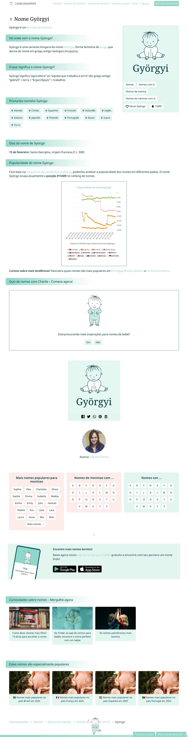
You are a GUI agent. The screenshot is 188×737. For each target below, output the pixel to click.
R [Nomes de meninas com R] (93, 499)
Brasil (127, 271)
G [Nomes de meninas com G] (113, 485)
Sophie (16, 496)
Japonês (34, 117)
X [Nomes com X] (150, 506)
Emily (30, 503)
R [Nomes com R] (150, 499)
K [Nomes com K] (150, 492)
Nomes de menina (74, 3)
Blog (134, 3)
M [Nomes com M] (164, 492)
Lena (41, 510)
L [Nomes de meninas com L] (100, 492)
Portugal (116, 271)
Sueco (105, 117)
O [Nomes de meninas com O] (73, 499)
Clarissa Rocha (99, 457)
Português (71, 117)
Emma (28, 496)
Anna (32, 517)
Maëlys (55, 496)
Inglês (106, 110)
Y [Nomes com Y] (157, 506)
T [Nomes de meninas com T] (106, 499)
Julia (40, 503)
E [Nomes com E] (157, 485)
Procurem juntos (144, 734)
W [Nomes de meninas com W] (86, 506)
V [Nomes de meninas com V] (79, 506)
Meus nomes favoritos (170, 734)
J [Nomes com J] (143, 492)
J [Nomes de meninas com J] (86, 492)
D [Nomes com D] (150, 485)
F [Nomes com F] (164, 485)
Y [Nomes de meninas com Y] (100, 506)
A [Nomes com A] (130, 485)
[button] (72, 387)
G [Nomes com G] (171, 485)
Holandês (88, 110)
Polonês (52, 117)
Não (98, 342)
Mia (42, 517)
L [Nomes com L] (157, 492)
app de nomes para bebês (94, 555)
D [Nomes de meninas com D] (93, 485)
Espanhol (51, 110)
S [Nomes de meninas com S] (100, 499)
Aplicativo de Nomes (166, 3)
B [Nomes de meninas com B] (79, 485)
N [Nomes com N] (171, 492)
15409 (156, 106)
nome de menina (40, 27)
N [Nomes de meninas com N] (113, 492)
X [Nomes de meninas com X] (93, 506)
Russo (90, 117)
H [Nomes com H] (130, 492)
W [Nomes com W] (144, 506)
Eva (32, 510)
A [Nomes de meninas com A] (73, 485)
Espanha (138, 271)
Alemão (16, 110)
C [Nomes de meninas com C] (86, 485)
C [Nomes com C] (144, 485)
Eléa (28, 489)
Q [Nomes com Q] (144, 499)
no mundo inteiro (157, 271)
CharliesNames (18, 722)
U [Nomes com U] (171, 499)
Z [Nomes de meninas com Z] (106, 506)
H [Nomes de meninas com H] (73, 492)
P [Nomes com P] (137, 499)
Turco (15, 124)
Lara (51, 510)
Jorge (103, 47)
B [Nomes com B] (137, 485)
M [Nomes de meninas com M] (107, 492)
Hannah (52, 503)
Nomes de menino (98, 3)
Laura (20, 517)
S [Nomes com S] (157, 499)
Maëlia (21, 510)
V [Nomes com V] (137, 506)
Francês (70, 110)
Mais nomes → (35, 524)
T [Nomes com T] (164, 499)
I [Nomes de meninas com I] (79, 492)
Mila (51, 517)
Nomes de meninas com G (140, 98)
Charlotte (41, 489)
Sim (88, 342)
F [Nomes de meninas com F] (106, 485)
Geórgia (69, 47)
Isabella (41, 496)
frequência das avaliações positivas (48, 172)
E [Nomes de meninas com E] (100, 485)
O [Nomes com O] (130, 499)
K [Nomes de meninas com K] (93, 492)
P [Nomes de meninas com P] (79, 499)
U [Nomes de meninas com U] (113, 499)
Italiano (16, 117)
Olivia (55, 489)
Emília (18, 503)
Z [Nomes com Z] (164, 506)
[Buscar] (146, 4)
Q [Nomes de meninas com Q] (86, 499)
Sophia (17, 489)
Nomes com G (147, 84)
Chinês (33, 110)
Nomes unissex (120, 3)
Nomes (57, 3)
